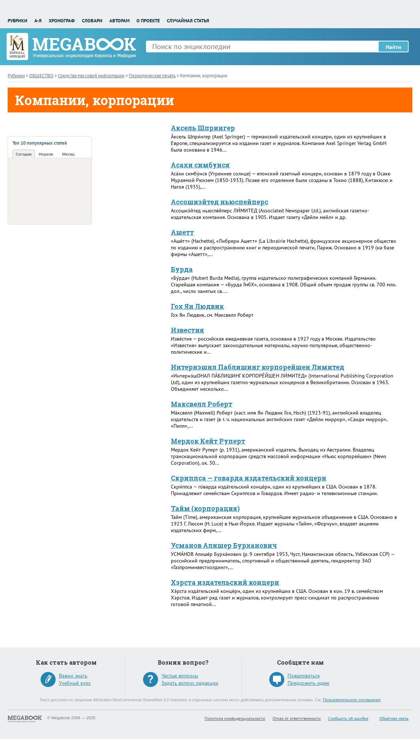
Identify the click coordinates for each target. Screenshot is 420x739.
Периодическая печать (152, 76)
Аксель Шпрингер (203, 127)
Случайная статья (188, 21)
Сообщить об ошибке (348, 718)
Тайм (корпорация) (205, 508)
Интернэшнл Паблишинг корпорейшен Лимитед (257, 367)
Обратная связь (394, 718)
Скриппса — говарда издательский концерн (248, 478)
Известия (187, 330)
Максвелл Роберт (201, 404)
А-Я (38, 21)
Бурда (182, 269)
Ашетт (182, 232)
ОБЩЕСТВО (41, 76)
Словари (92, 21)
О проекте (148, 21)
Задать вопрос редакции (189, 683)
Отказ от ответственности (297, 718)
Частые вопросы (179, 675)
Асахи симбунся (200, 164)
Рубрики (17, 21)
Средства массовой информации (91, 76)
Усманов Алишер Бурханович (224, 545)
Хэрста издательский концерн (225, 582)
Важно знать (73, 675)
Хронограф (62, 21)
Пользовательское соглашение (351, 700)
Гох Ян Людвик (197, 306)
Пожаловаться (304, 675)
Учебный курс (75, 683)
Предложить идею (308, 683)
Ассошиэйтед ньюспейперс (219, 201)
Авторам (119, 21)
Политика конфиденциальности (235, 718)
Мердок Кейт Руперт (208, 441)
